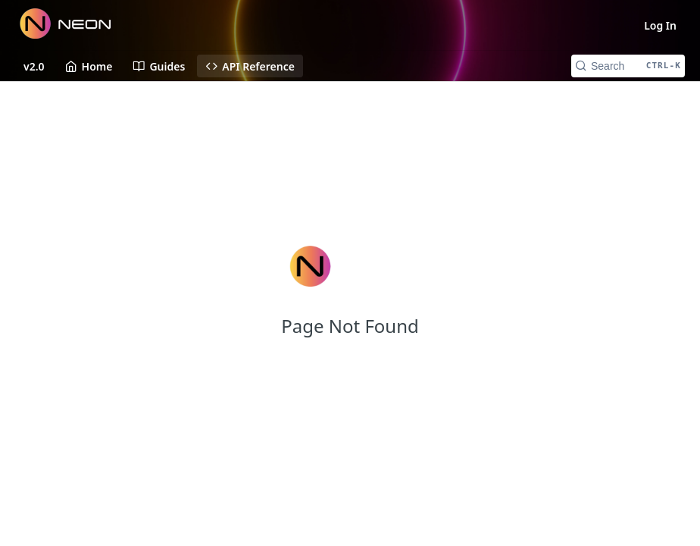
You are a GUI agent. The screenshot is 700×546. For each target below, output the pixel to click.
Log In (660, 25)
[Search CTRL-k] (628, 66)
